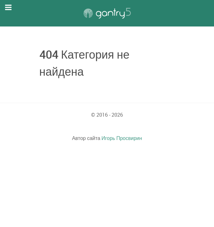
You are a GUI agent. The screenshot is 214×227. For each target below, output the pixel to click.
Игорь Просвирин (121, 138)
